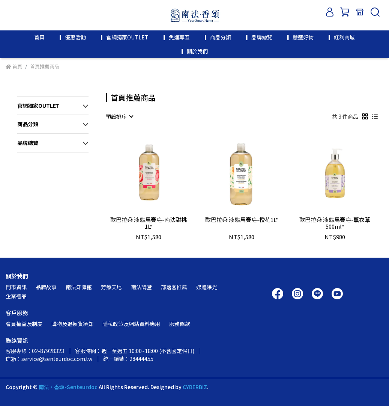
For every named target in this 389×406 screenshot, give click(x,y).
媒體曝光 (206, 287)
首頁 (39, 37)
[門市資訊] (359, 12)
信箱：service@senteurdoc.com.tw (49, 358)
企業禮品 (16, 296)
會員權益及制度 (24, 324)
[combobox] (119, 116)
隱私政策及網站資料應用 (131, 324)
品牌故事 (46, 287)
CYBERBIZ (195, 387)
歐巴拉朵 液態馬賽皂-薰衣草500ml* (334, 223)
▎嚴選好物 (300, 37)
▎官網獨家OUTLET (125, 37)
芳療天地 (111, 287)
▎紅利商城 (342, 37)
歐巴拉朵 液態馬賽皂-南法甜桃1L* (148, 223)
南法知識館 (79, 287)
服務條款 (179, 324)
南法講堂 (141, 287)
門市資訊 (16, 287)
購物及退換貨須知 (72, 324)
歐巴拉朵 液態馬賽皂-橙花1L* (241, 219)
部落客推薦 (174, 287)
